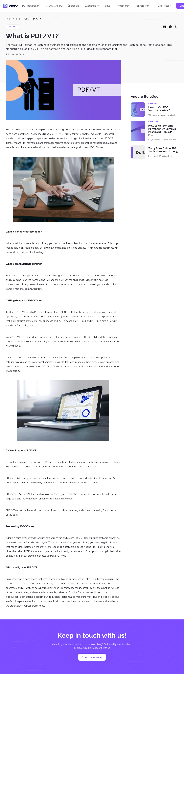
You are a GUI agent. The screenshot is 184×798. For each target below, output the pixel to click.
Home (9, 19)
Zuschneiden (92, 6)
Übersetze (73, 6)
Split (107, 6)
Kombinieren (122, 6)
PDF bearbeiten (30, 6)
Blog (18, 19)
